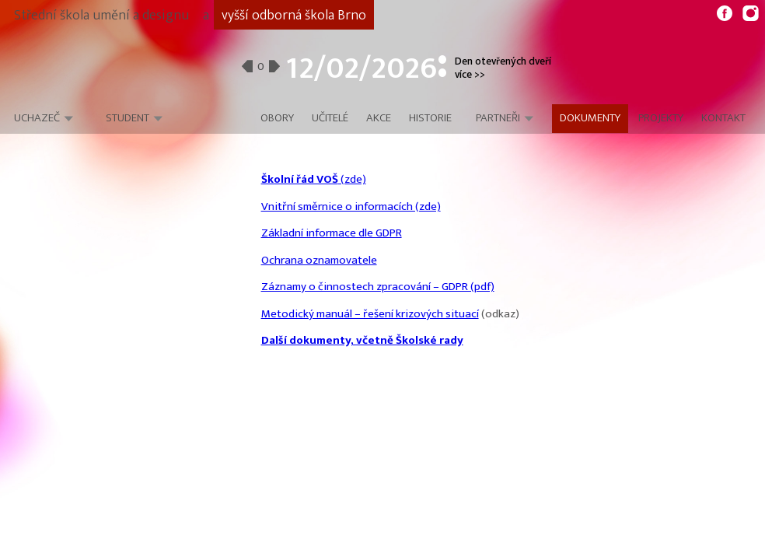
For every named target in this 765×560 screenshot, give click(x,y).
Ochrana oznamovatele (319, 260)
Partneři (498, 119)
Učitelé (330, 119)
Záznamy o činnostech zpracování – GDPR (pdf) (377, 286)
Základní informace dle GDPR (331, 233)
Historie (430, 119)
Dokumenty (590, 119)
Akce (378, 119)
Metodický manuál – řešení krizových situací (370, 314)
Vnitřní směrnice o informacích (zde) (351, 206)
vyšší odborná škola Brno (294, 15)
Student (127, 118)
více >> (470, 74)
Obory (277, 119)
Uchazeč (37, 118)
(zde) (313, 179)
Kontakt (723, 119)
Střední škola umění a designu (101, 15)
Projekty (660, 119)
